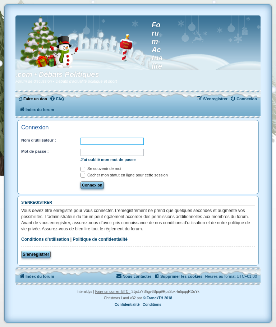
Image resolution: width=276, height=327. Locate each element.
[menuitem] (33, 99)
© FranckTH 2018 (157, 298)
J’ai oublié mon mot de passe (107, 159)
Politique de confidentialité (100, 239)
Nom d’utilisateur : (38, 140)
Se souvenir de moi (100, 168)
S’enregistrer (36, 254)
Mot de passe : (35, 151)
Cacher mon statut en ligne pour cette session (124, 175)
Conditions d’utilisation (45, 239)
